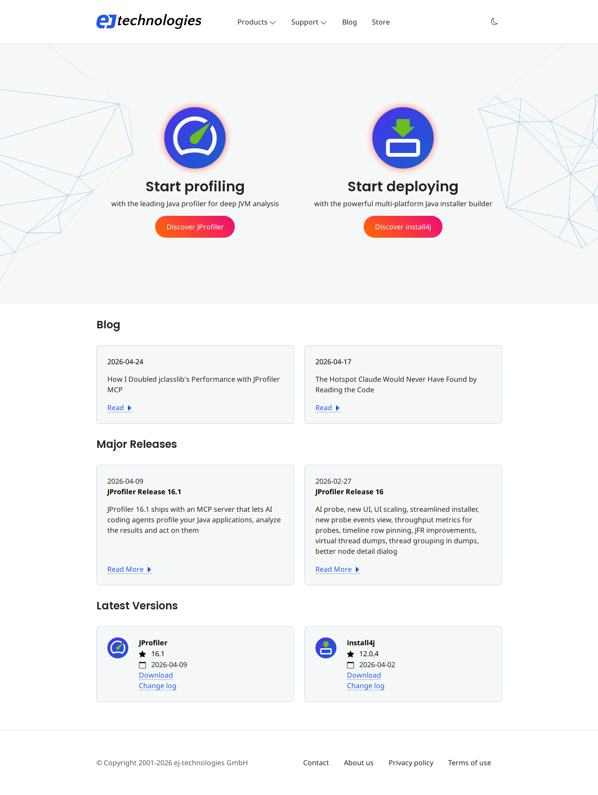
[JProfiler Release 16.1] (195, 509)
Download (156, 675)
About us (359, 762)
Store (381, 22)
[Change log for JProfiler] (123, 664)
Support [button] (309, 22)
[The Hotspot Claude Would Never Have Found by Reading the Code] (403, 379)
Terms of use (469, 762)
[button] (494, 21)
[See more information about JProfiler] (195, 227)
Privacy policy (411, 762)
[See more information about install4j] (403, 227)
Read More (129, 569)
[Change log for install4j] (331, 664)
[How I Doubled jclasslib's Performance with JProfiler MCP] (195, 379)
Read (120, 407)
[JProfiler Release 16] (403, 519)
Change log (158, 685)
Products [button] (256, 22)
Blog (349, 22)
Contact (316, 762)
